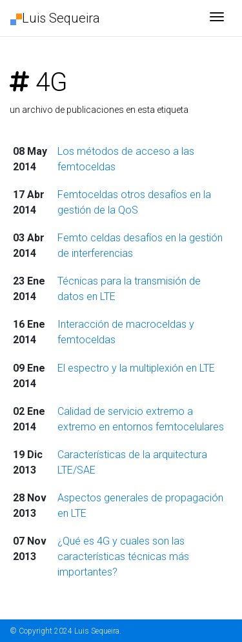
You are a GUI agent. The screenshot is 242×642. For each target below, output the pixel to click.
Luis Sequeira (55, 18)
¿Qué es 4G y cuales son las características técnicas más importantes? (123, 556)
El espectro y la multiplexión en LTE (136, 368)
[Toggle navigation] (217, 18)
